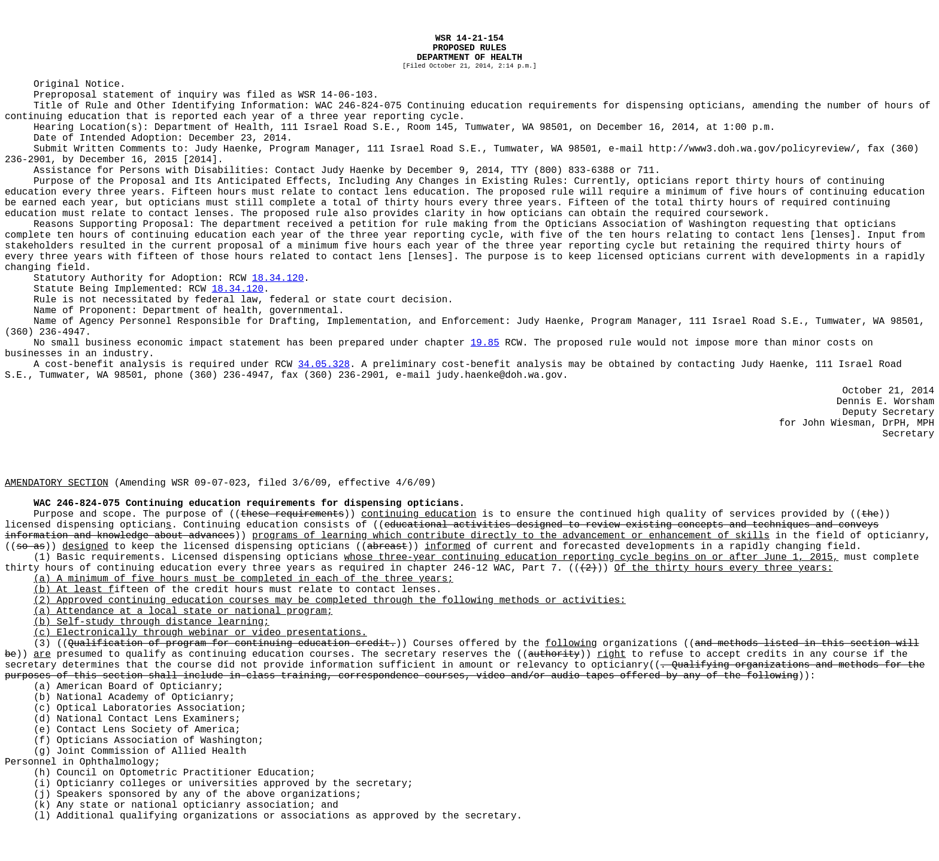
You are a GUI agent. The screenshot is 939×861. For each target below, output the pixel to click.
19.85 (485, 343)
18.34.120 (278, 278)
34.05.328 (324, 364)
